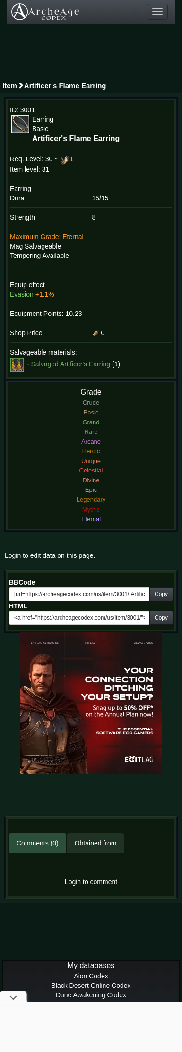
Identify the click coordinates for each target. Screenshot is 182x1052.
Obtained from (96, 843)
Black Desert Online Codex (90, 985)
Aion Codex (91, 976)
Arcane (91, 441)
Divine (90, 480)
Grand (90, 422)
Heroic (91, 451)
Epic (91, 489)
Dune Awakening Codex (91, 995)
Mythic (91, 509)
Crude (91, 402)
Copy (161, 594)
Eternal (91, 518)
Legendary (91, 499)
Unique (91, 460)
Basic (91, 412)
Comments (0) (38, 843)
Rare (90, 431)
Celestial (91, 470)
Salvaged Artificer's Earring (70, 363)
